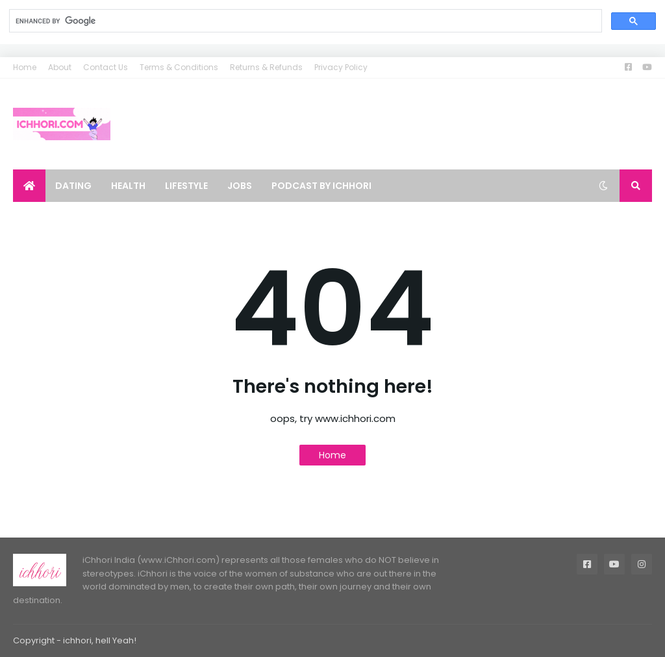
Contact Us (105, 67)
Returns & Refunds (266, 67)
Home (24, 67)
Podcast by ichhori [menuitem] (321, 185)
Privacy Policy (341, 67)
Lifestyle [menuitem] (186, 185)
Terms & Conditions (179, 67)
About (59, 67)
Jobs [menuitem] (239, 185)
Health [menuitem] (128, 185)
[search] (304, 21)
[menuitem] (29, 185)
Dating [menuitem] (73, 185)
